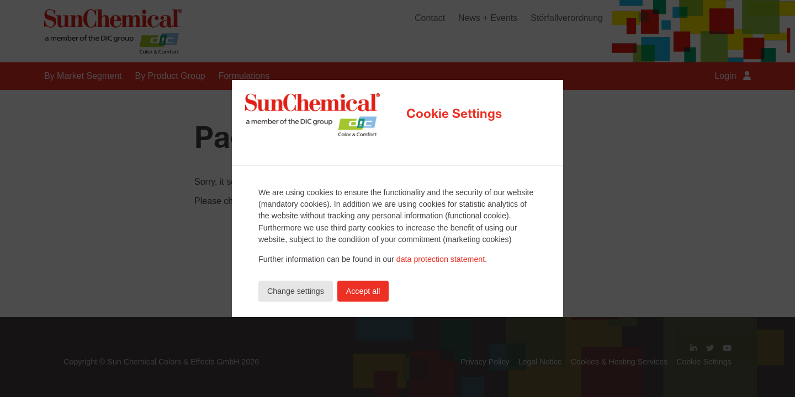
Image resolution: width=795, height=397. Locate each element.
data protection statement (440, 259)
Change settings (295, 291)
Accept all (363, 291)
